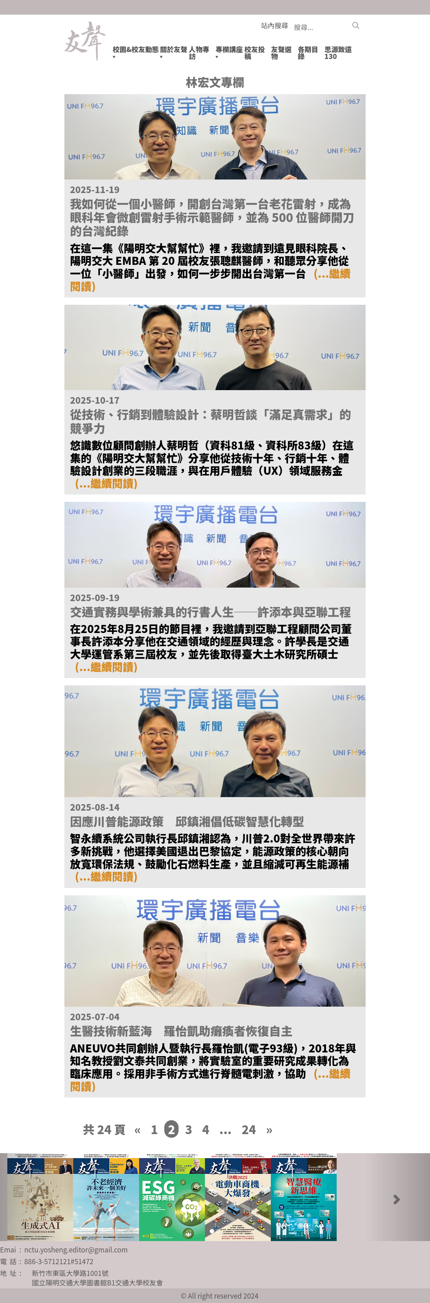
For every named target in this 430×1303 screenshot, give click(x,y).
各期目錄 (308, 52)
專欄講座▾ (229, 52)
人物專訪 (199, 52)
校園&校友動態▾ (136, 52)
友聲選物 (281, 52)
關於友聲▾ (173, 52)
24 (249, 1129)
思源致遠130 (338, 52)
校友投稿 (254, 52)
